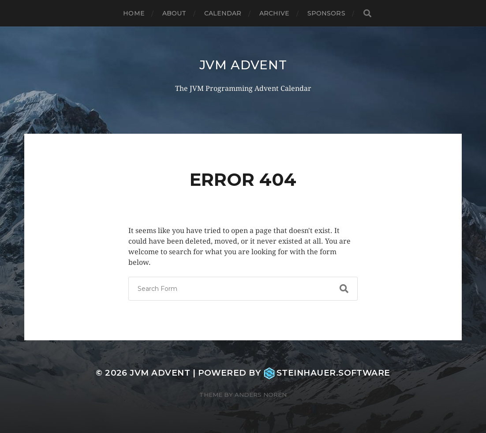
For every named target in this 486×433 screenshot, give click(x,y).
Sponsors (326, 13)
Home (134, 13)
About (174, 13)
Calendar (223, 13)
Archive (274, 13)
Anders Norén (261, 394)
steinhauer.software (326, 373)
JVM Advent (243, 64)
